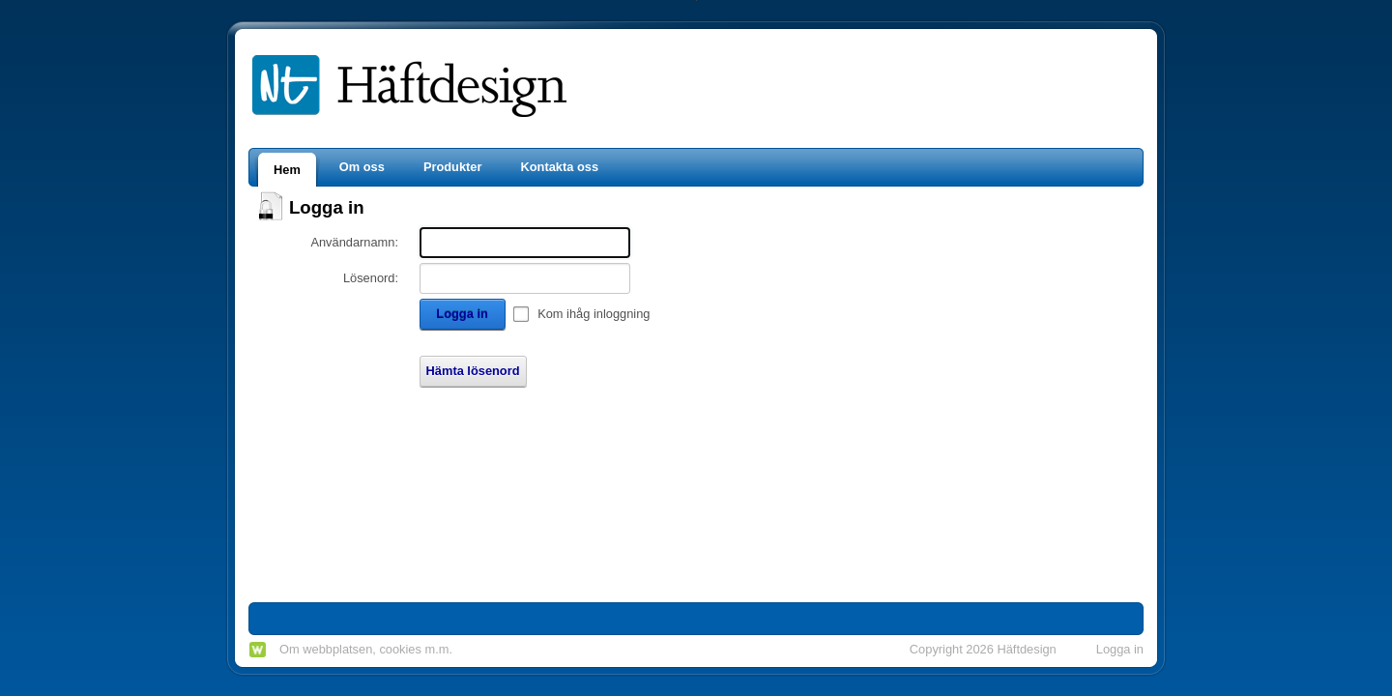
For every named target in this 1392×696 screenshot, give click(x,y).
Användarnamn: (354, 242)
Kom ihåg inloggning (593, 313)
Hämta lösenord (473, 370)
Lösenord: (370, 278)
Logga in (461, 313)
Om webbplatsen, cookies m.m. (365, 649)
